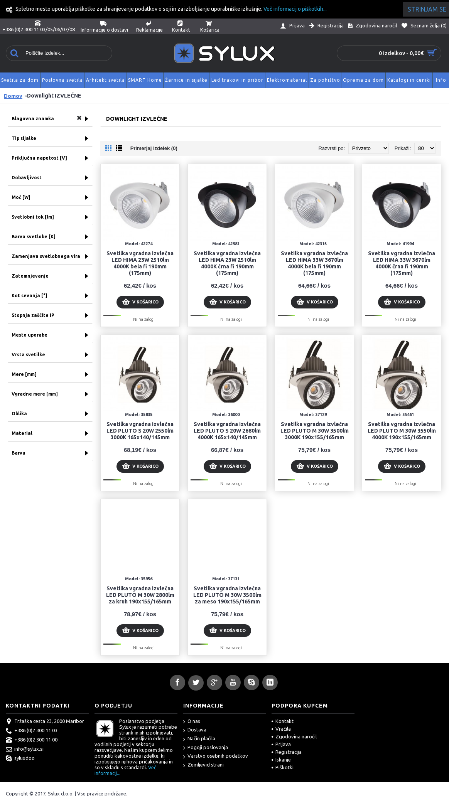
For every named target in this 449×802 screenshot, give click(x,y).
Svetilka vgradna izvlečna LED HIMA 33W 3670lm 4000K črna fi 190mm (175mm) (401, 263)
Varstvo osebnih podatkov (215, 756)
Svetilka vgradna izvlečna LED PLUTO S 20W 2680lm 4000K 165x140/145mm (227, 430)
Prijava (281, 744)
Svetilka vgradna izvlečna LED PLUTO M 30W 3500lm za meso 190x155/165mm (227, 595)
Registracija (287, 752)
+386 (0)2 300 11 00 (31, 740)
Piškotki (283, 767)
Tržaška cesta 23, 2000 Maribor (45, 721)
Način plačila (199, 739)
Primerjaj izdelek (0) (153, 148)
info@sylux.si (25, 749)
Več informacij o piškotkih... (295, 9)
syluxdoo (20, 758)
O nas (191, 721)
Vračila (281, 728)
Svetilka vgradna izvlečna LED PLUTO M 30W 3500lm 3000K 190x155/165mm (314, 430)
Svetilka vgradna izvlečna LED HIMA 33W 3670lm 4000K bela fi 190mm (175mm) (314, 263)
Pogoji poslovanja (205, 748)
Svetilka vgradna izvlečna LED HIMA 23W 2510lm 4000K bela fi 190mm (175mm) (140, 263)
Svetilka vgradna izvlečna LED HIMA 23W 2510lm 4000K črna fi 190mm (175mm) (227, 263)
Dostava (194, 730)
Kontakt (283, 721)
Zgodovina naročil (294, 736)
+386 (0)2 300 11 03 (31, 731)
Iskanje (281, 759)
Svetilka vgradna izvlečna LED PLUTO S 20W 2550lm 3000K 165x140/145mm (140, 430)
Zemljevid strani (203, 765)
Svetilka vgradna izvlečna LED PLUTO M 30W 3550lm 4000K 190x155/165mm (402, 430)
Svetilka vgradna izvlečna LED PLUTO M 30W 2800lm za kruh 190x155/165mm (140, 595)
